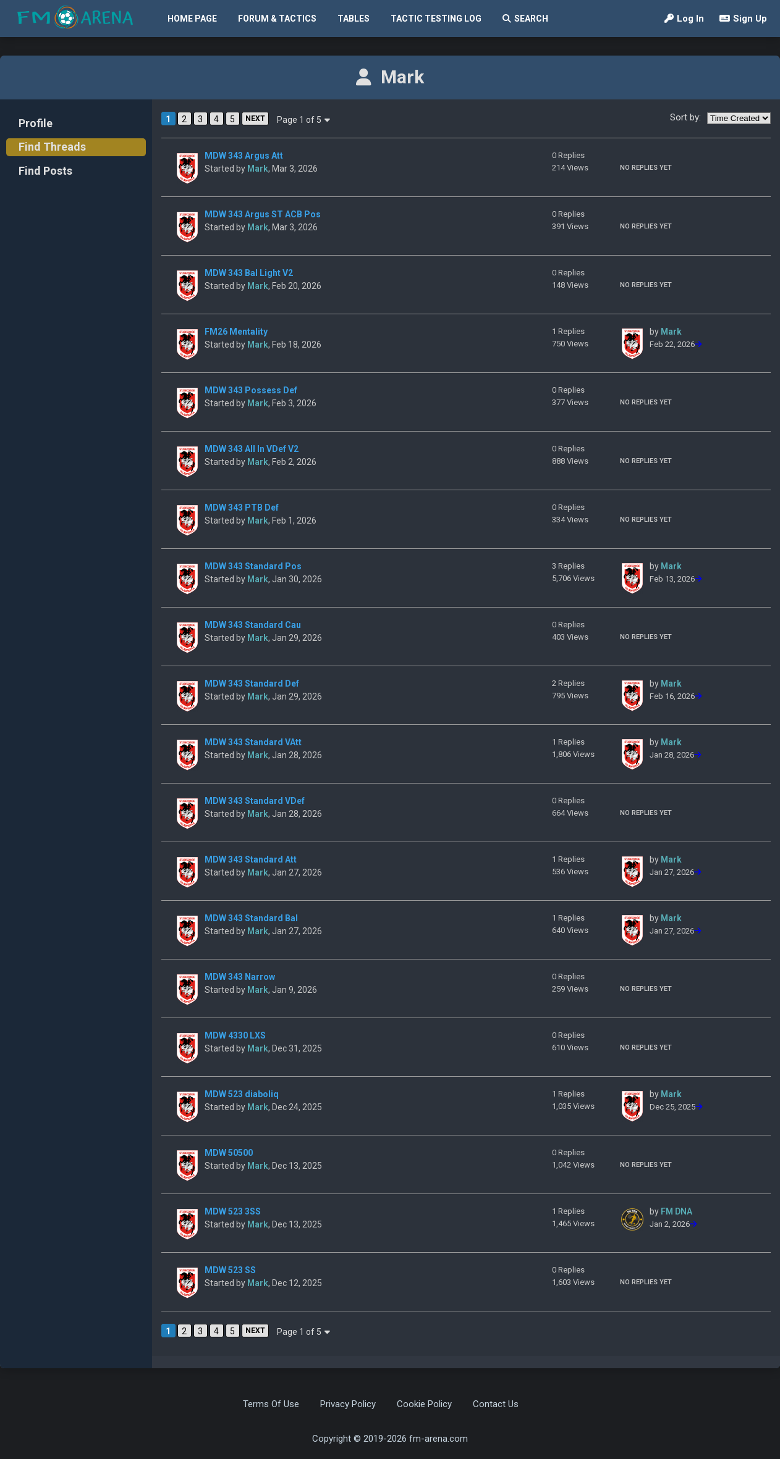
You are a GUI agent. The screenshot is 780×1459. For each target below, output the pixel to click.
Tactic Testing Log (436, 18)
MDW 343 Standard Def (252, 683)
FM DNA (676, 1211)
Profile (36, 123)
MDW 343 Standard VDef (255, 801)
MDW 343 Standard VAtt (253, 742)
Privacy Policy (348, 1404)
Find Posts (45, 170)
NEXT (255, 118)
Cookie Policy (424, 1404)
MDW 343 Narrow (240, 977)
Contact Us (496, 1404)
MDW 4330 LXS (235, 1035)
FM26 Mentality (236, 332)
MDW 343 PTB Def (242, 507)
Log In (684, 18)
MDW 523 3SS (233, 1211)
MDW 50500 (229, 1153)
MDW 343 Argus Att (244, 156)
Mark (257, 168)
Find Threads (52, 146)
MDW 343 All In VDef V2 (252, 449)
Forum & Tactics (277, 18)
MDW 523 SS (230, 1270)
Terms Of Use (271, 1404)
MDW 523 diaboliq (242, 1094)
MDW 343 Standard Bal (251, 918)
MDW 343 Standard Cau (253, 625)
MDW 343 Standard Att (251, 859)
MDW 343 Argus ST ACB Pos (263, 214)
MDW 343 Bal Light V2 (249, 273)
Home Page (192, 18)
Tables (353, 18)
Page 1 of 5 (303, 119)
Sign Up (743, 18)
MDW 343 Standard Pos (253, 566)
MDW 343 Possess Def (251, 390)
